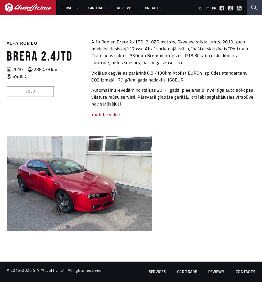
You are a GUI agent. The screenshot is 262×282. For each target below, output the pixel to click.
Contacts (151, 7)
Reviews (124, 7)
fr (214, 8)
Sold (30, 91)
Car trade (97, 7)
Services (69, 7)
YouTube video (105, 114)
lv (201, 8)
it (207, 8)
